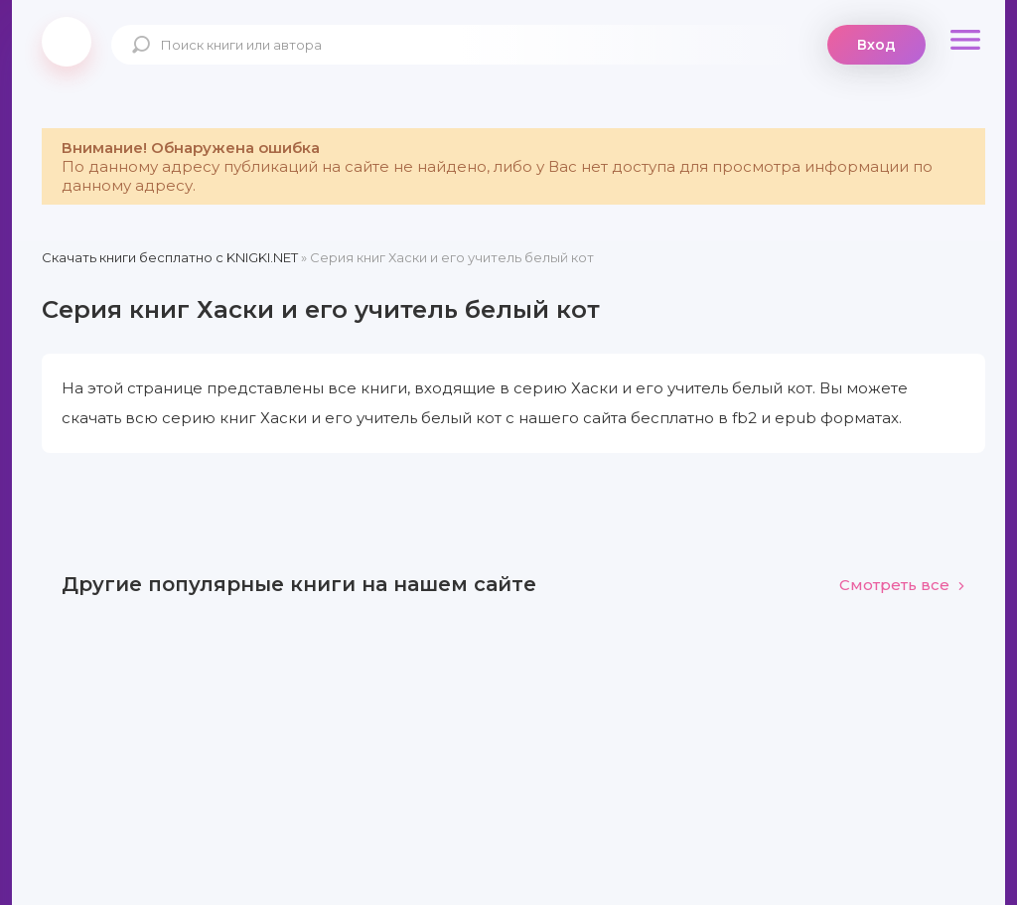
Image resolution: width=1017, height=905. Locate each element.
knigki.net (66, 42)
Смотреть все (902, 584)
